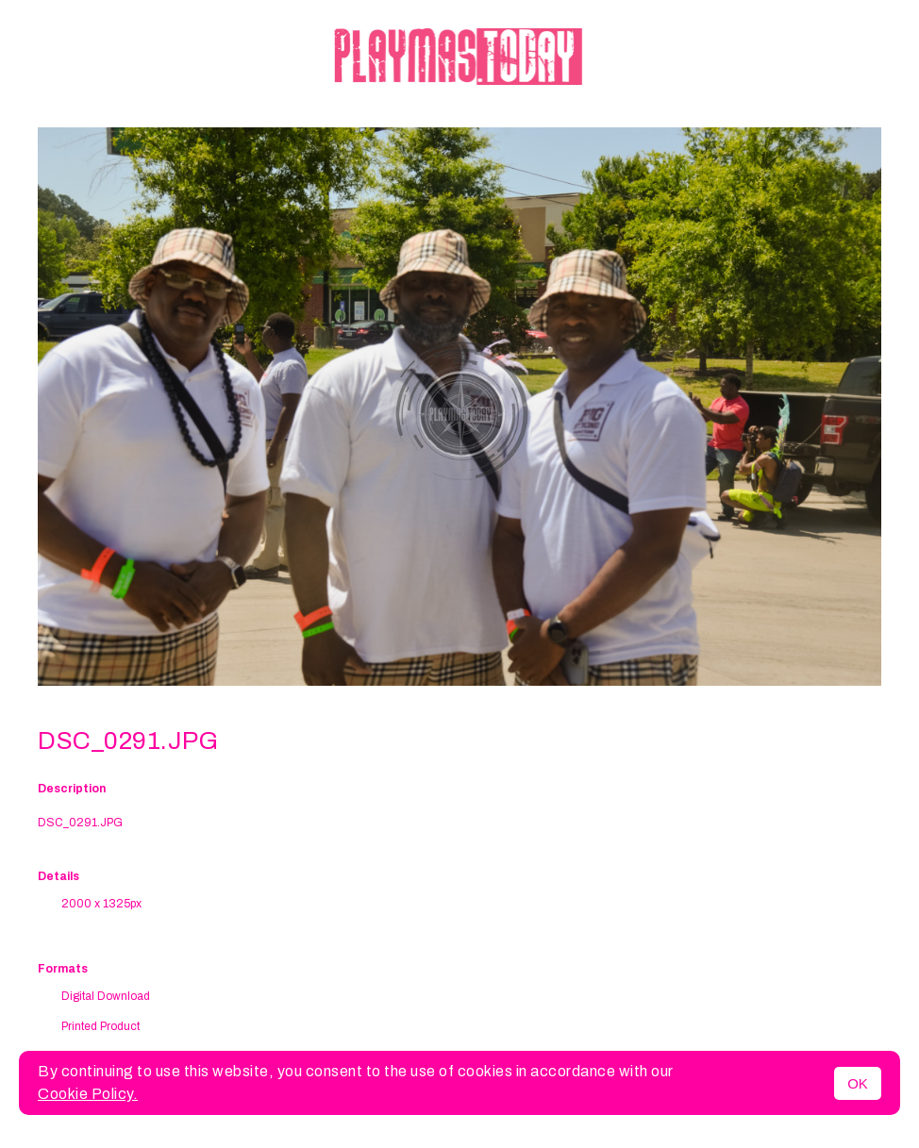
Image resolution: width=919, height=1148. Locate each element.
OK (857, 1083)
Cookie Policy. (88, 1094)
